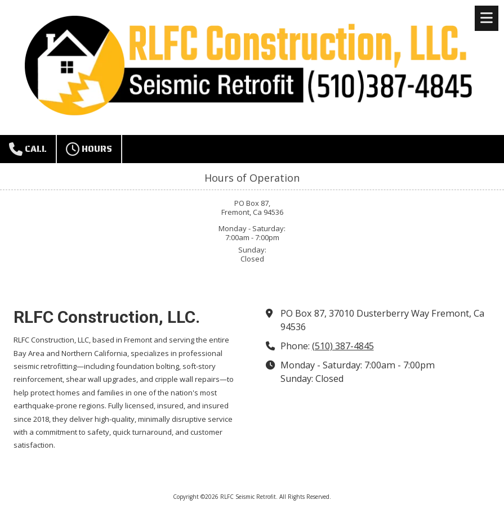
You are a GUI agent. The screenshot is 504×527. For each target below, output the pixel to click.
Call (28, 149)
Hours (89, 149)
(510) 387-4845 (343, 346)
